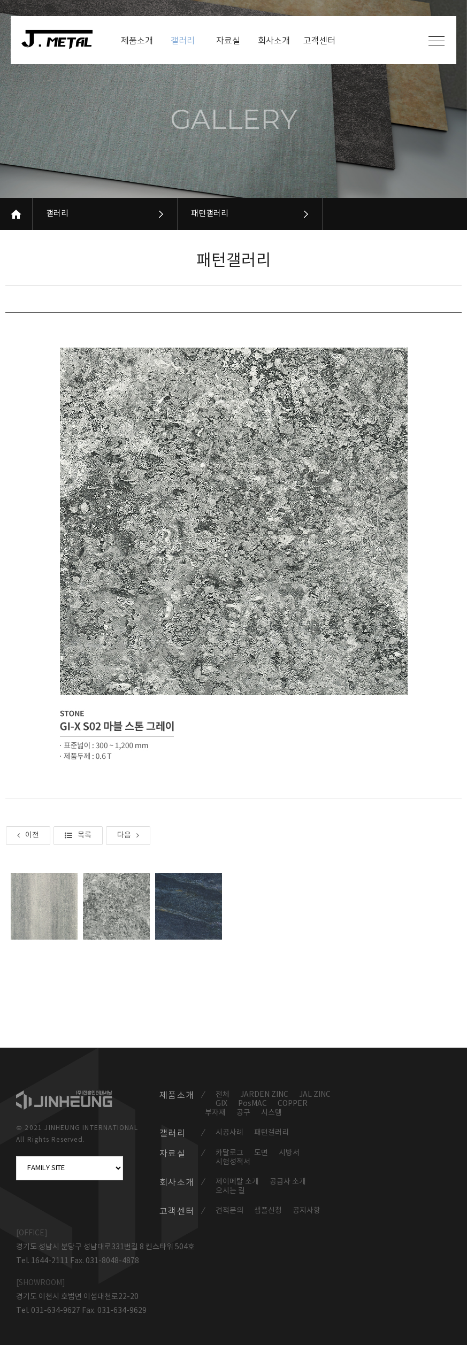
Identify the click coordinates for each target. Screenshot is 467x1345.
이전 (28, 835)
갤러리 (57, 213)
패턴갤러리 (209, 213)
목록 (78, 835)
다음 (128, 835)
